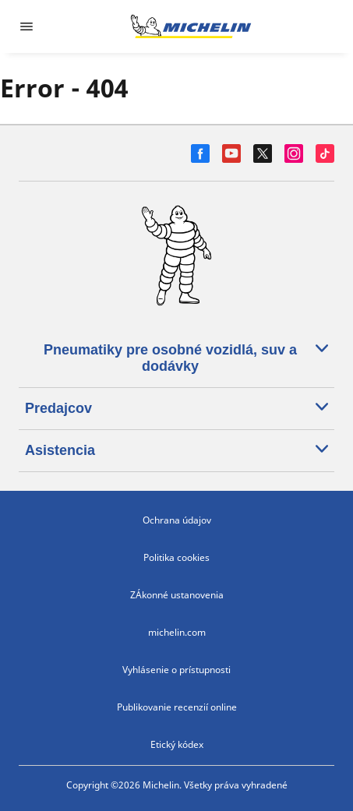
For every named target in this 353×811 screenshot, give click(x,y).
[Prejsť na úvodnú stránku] (191, 26)
